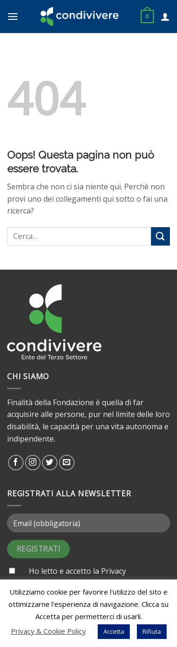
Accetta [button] (113, 631)
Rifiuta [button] (152, 631)
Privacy (113, 571)
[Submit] (160, 236)
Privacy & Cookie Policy (48, 631)
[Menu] (12, 16)
